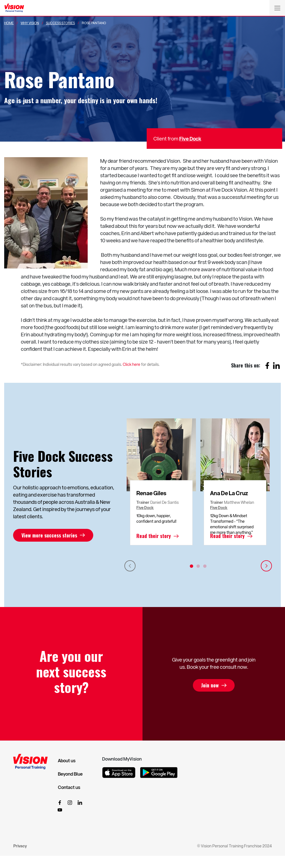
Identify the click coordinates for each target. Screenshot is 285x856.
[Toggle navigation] (277, 8)
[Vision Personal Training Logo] (14, 8)
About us (66, 761)
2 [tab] (198, 566)
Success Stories (60, 23)
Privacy (20, 845)
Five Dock (190, 138)
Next (266, 565)
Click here (131, 364)
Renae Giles (151, 493)
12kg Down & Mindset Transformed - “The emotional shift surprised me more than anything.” (232, 524)
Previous (130, 565)
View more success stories (49, 535)
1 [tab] (191, 566)
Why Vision (30, 23)
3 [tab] (205, 566)
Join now (210, 685)
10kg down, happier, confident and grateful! (156, 518)
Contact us (69, 787)
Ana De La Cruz (229, 493)
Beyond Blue (70, 774)
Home (9, 23)
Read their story (153, 536)
